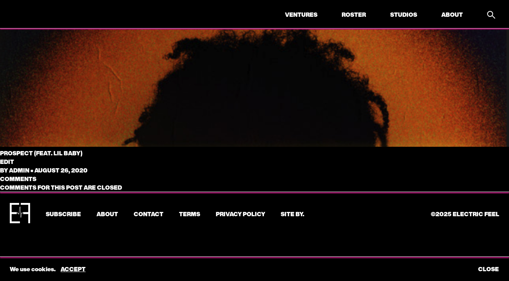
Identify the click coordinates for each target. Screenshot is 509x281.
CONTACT (148, 214)
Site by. (292, 214)
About (452, 14)
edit (7, 161)
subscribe (63, 214)
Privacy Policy (240, 214)
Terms (189, 214)
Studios (403, 14)
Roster (354, 14)
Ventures (301, 14)
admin (19, 170)
